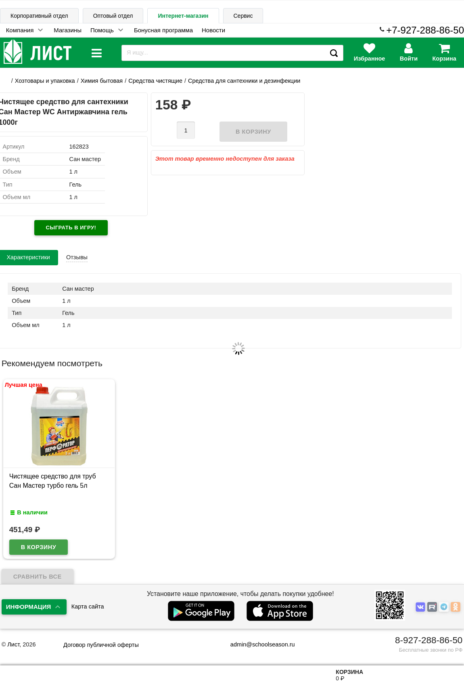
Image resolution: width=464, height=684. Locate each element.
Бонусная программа (163, 30)
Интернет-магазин (183, 16)
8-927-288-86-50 (428, 640)
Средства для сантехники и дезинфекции (244, 81)
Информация (28, 606)
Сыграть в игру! (71, 228)
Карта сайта (87, 606)
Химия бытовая (102, 81)
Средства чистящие (155, 81)
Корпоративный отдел (39, 16)
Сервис (243, 16)
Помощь (102, 30)
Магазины (68, 30)
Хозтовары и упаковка (45, 81)
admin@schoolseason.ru (257, 644)
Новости (213, 30)
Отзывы (77, 257)
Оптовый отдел (113, 16)
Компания (20, 30)
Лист (13, 644)
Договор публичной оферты (101, 645)
